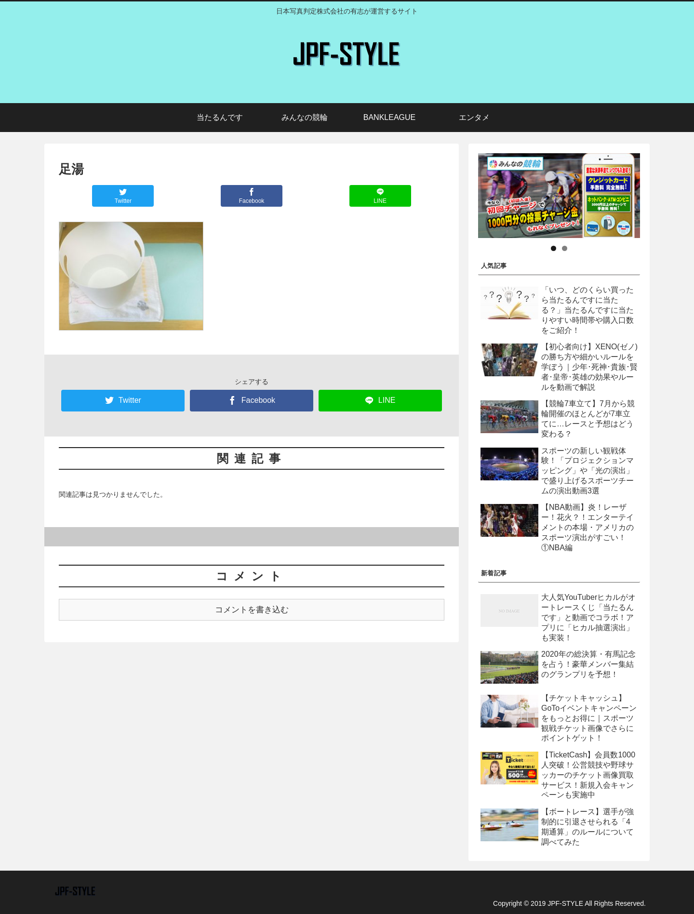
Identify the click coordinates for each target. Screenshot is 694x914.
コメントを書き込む (252, 609)
